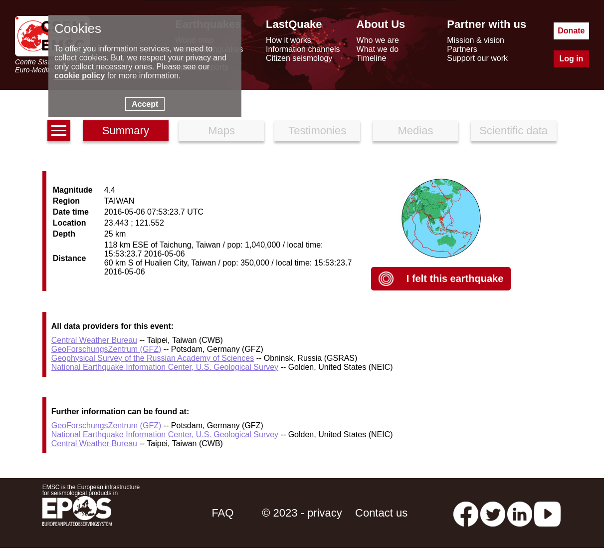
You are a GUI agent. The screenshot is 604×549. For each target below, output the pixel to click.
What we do (378, 49)
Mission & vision (475, 40)
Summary (125, 130)
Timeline (372, 58)
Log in (571, 58)
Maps (221, 130)
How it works (288, 40)
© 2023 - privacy (302, 513)
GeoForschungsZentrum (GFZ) (106, 349)
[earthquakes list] (58, 130)
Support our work (477, 58)
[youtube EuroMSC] (547, 513)
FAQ (222, 513)
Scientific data (513, 130)
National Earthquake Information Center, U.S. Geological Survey (164, 367)
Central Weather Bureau (94, 340)
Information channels (303, 49)
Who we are (378, 40)
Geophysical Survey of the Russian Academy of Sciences (152, 358)
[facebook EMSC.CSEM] (465, 513)
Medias (415, 130)
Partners (462, 49)
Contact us (381, 513)
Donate (571, 30)
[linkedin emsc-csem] (519, 513)
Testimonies (317, 130)
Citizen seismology (299, 58)
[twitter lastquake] (492, 513)
